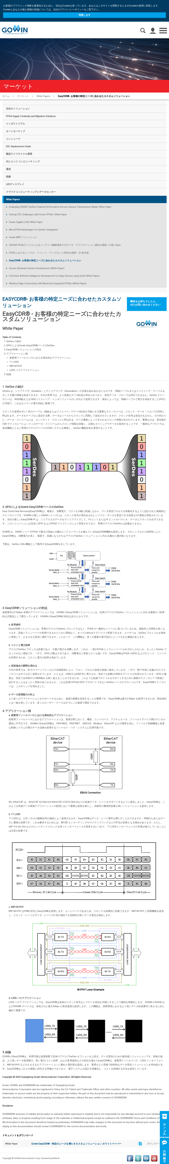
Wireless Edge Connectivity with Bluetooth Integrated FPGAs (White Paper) (47, 283)
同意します (85, 15)
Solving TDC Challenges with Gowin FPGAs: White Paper (38, 214)
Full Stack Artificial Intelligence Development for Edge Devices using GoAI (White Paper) (54, 275)
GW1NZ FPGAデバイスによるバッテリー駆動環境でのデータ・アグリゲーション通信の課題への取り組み (65, 245)
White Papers (43, 96)
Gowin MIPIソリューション (23, 237)
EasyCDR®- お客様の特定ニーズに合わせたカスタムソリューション (94, 96)
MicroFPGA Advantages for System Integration (33, 229)
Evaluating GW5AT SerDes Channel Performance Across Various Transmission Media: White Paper (60, 206)
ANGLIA (55, 1158)
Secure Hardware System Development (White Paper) (36, 268)
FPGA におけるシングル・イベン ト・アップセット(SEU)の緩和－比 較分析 (49, 252)
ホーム (5, 96)
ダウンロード (154, 1143)
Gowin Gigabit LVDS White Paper (26, 222)
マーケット (23, 96)
